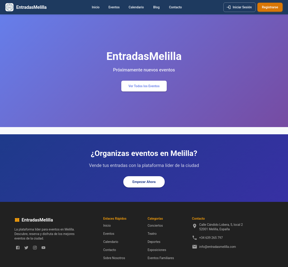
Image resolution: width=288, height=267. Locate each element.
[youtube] (43, 247)
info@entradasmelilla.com (217, 247)
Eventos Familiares (161, 258)
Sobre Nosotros (114, 258)
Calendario (136, 7)
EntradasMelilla (31, 7)
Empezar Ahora (143, 181)
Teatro (152, 233)
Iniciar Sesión (239, 7)
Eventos (114, 7)
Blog (156, 7)
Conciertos (155, 225)
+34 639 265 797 (211, 238)
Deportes (154, 242)
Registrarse (270, 7)
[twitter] (26, 247)
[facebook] (17, 247)
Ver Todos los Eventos (144, 86)
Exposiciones (157, 250)
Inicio (95, 7)
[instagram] (35, 247)
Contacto (175, 7)
